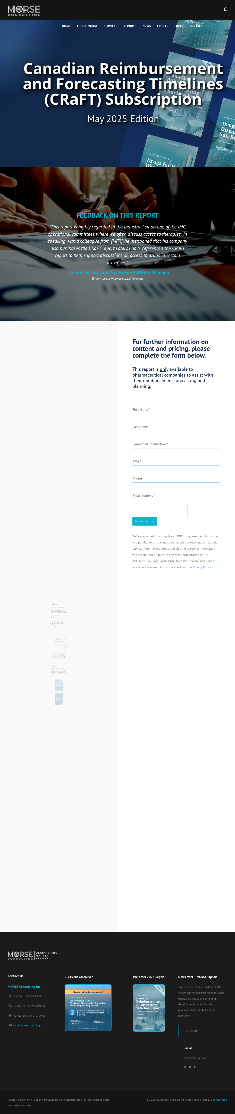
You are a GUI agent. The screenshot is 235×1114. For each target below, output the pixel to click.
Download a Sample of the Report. (57, 625)
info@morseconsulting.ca (28, 1025)
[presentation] (40, 258)
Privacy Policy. (202, 567)
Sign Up (192, 1031)
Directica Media (219, 1099)
